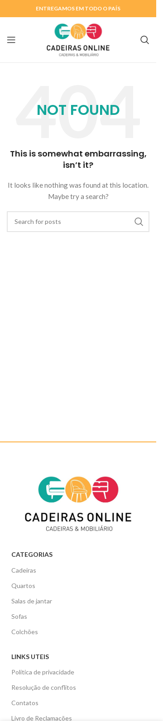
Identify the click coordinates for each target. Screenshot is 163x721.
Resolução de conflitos (43, 687)
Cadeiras (23, 570)
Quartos (23, 585)
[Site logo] (78, 39)
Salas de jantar (31, 601)
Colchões (24, 632)
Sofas (19, 616)
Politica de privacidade (42, 672)
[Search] (145, 40)
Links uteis (30, 656)
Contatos (24, 703)
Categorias (32, 554)
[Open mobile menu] (11, 40)
